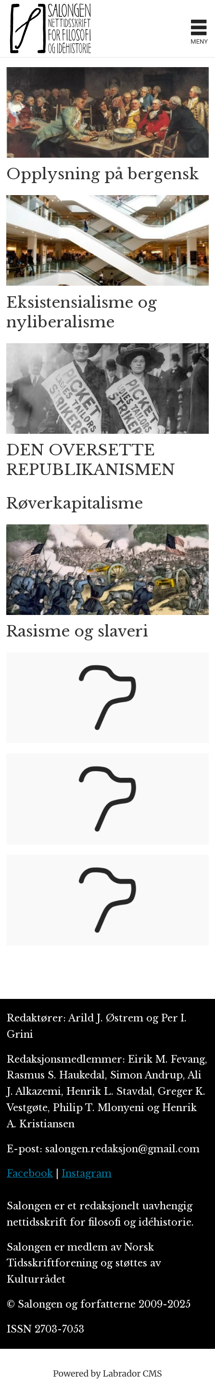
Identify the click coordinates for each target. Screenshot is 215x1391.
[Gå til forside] (50, 28)
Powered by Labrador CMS (107, 1373)
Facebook (30, 1173)
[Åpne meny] (198, 29)
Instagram (87, 1173)
